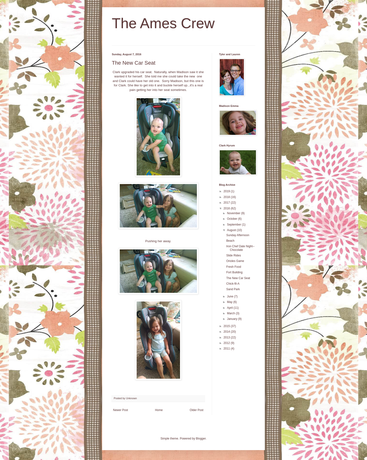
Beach (230, 240)
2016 (227, 208)
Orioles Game (235, 261)
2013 (227, 337)
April (230, 307)
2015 (227, 326)
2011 (227, 348)
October (232, 218)
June (230, 296)
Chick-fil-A (233, 283)
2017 (227, 202)
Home (159, 410)
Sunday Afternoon (237, 235)
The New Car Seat (238, 278)
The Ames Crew (163, 23)
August (232, 230)
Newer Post (120, 410)
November (234, 213)
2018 (227, 197)
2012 (227, 343)
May (230, 302)
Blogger (201, 438)
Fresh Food (233, 266)
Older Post (196, 410)
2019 (227, 191)
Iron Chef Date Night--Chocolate (240, 248)
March (231, 313)
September (234, 224)
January (232, 319)
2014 (227, 331)
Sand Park (233, 289)
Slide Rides (233, 255)
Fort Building (234, 272)
